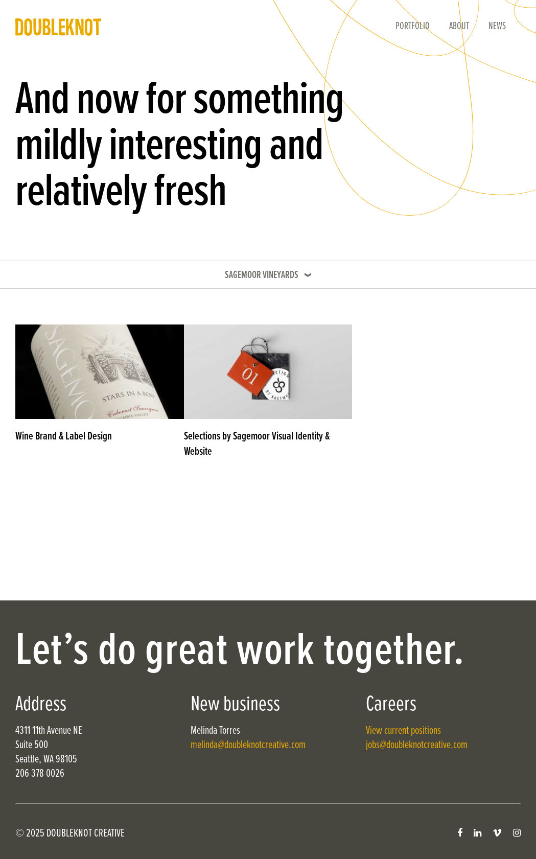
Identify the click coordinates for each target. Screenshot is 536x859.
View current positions (403, 731)
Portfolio (412, 26)
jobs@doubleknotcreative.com (417, 745)
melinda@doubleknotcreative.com (248, 745)
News (497, 26)
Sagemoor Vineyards (261, 275)
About (459, 26)
